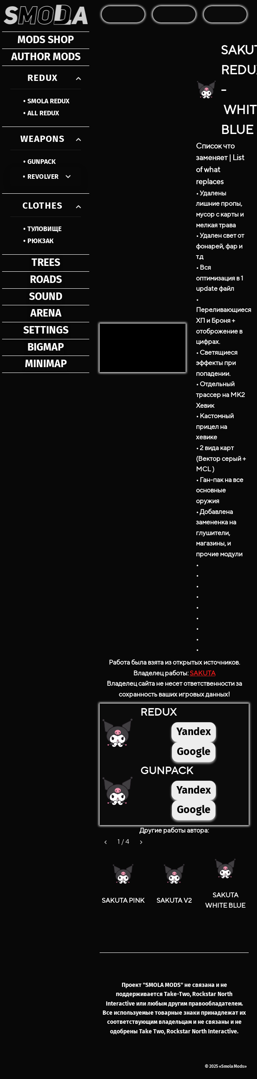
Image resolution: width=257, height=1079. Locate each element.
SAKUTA (202, 673)
